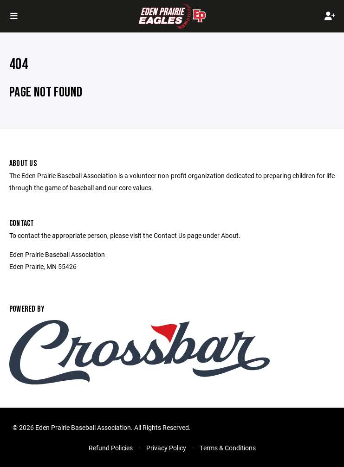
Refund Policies (111, 447)
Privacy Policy (166, 447)
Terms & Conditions (228, 447)
